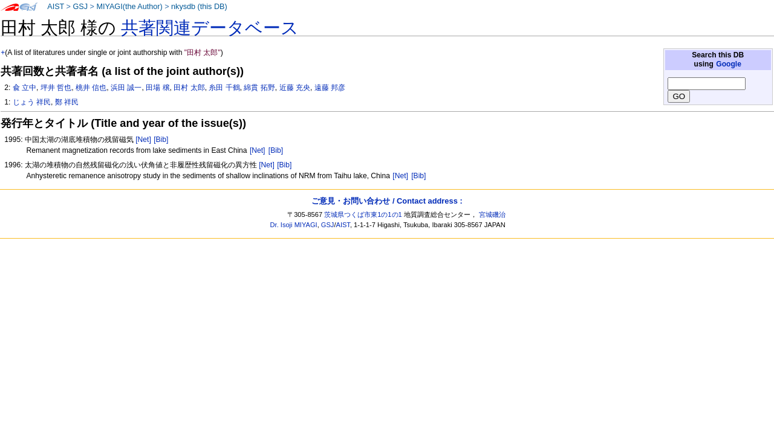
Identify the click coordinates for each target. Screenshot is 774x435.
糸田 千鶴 (224, 87)
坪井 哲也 (56, 87)
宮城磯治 (492, 214)
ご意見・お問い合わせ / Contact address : (386, 200)
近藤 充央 (294, 87)
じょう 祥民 (32, 102)
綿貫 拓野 (259, 87)
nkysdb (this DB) (199, 6)
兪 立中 (24, 87)
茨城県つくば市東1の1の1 (363, 214)
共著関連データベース (210, 27)
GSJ (80, 6)
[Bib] (161, 139)
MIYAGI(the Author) (129, 6)
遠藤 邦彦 (329, 87)
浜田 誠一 (126, 87)
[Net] (143, 139)
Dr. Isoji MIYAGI (293, 224)
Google (728, 64)
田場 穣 (157, 87)
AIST (55, 6)
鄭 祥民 (67, 102)
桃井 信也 (91, 87)
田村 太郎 (189, 87)
